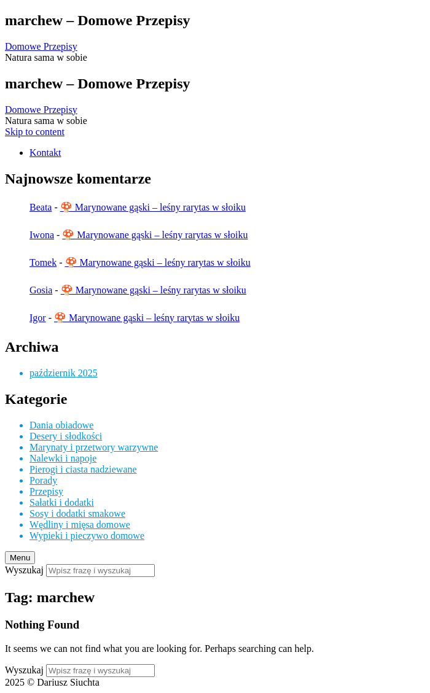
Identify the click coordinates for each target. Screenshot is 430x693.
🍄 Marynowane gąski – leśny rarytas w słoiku (153, 207)
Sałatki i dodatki (61, 502)
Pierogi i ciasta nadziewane (83, 469)
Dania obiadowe (61, 425)
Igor (37, 317)
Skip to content (34, 131)
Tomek (43, 262)
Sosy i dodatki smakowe (77, 513)
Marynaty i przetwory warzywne (93, 447)
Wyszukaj (24, 570)
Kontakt (45, 152)
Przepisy (46, 491)
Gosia (40, 290)
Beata (40, 207)
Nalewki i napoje (62, 458)
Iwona (41, 235)
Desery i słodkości (65, 436)
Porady (43, 480)
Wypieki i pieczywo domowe (86, 535)
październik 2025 (63, 373)
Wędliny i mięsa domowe (79, 524)
